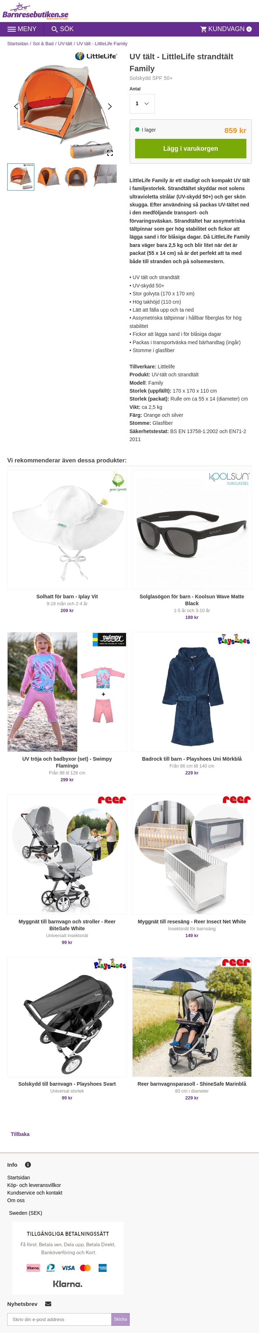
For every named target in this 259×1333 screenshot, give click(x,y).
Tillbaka (20, 1134)
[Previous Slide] (16, 106)
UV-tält (65, 43)
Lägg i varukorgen (190, 148)
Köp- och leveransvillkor (34, 1185)
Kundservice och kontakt (34, 1193)
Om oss (16, 1200)
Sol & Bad (43, 43)
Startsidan (18, 43)
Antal (135, 88)
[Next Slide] (110, 106)
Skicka (120, 1319)
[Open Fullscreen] (110, 153)
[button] (20, 177)
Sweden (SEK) (25, 1213)
